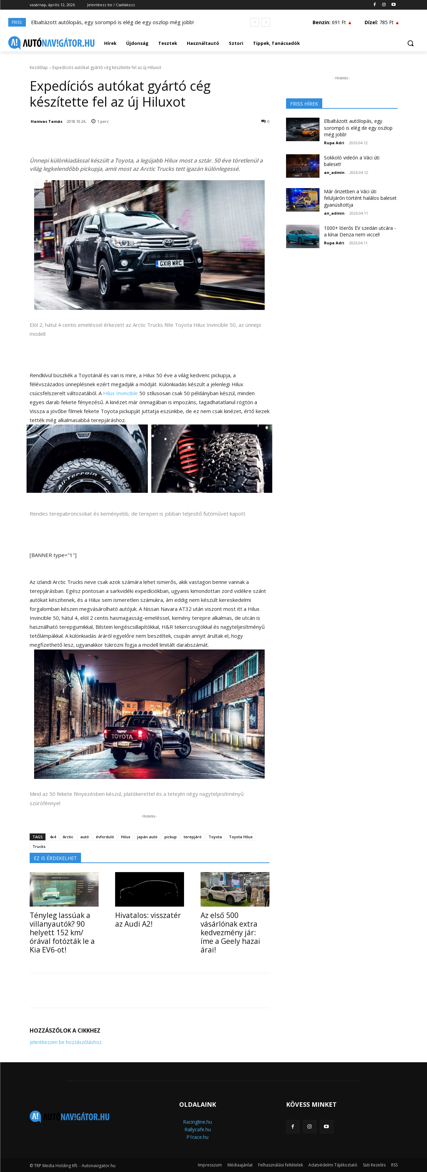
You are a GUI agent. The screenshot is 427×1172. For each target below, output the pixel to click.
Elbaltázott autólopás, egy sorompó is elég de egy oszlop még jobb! (112, 22)
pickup (170, 836)
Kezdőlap (39, 67)
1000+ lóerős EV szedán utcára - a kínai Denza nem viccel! (360, 231)
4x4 (53, 836)
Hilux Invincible (120, 393)
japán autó (147, 836)
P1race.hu (197, 1137)
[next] (266, 22)
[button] (410, 43)
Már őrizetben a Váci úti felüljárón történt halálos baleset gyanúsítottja (360, 198)
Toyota (215, 836)
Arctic (68, 836)
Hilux (125, 836)
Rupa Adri (334, 142)
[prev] (255, 22)
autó (84, 836)
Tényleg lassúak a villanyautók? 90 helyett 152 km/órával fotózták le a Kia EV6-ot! (62, 932)
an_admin (334, 172)
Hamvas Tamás (46, 121)
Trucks (38, 846)
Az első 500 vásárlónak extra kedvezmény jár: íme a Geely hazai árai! (230, 932)
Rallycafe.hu (197, 1129)
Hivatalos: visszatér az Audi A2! (148, 919)
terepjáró (193, 836)
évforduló (105, 836)
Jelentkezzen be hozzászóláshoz (66, 1042)
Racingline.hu (197, 1122)
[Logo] (51, 43)
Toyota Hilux (241, 836)
